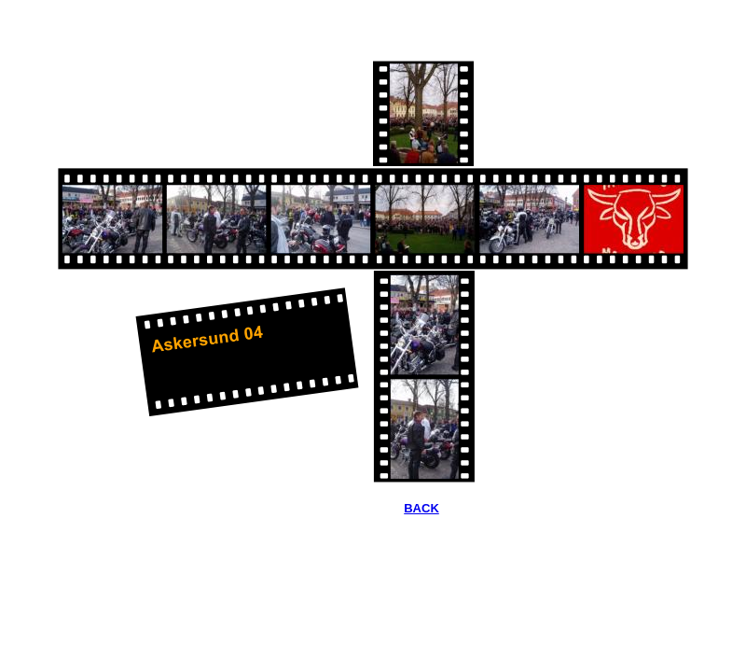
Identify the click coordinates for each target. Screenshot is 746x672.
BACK (421, 508)
